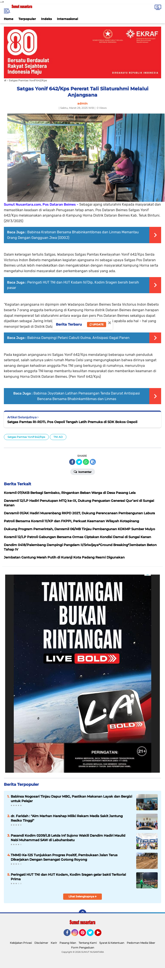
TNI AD (58, 436)
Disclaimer (41, 942)
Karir (54, 942)
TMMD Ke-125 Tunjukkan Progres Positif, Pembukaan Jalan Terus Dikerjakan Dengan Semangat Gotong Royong (64, 857)
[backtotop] (82, 913)
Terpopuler (27, 19)
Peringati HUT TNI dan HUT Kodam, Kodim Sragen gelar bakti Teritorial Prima (68, 876)
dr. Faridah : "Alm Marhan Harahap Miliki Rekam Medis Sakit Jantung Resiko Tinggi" (67, 818)
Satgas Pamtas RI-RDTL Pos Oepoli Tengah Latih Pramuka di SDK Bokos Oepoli (72, 422)
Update (97, 324)
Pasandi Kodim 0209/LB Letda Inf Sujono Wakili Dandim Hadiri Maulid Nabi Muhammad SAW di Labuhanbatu (68, 837)
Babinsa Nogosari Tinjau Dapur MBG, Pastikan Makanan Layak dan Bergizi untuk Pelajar (71, 798)
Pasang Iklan (68, 942)
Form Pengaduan (82, 947)
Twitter (92, 934)
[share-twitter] (79, 462)
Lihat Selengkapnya (83, 896)
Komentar (83, 472)
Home (8, 19)
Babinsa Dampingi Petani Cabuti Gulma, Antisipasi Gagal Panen (78, 338)
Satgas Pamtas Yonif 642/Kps (26, 436)
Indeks (46, 19)
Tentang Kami (88, 942)
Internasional (67, 19)
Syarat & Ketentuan (111, 942)
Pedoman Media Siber (141, 942)
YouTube (101, 934)
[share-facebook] (72, 462)
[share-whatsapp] (86, 462)
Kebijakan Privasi (21, 942)
